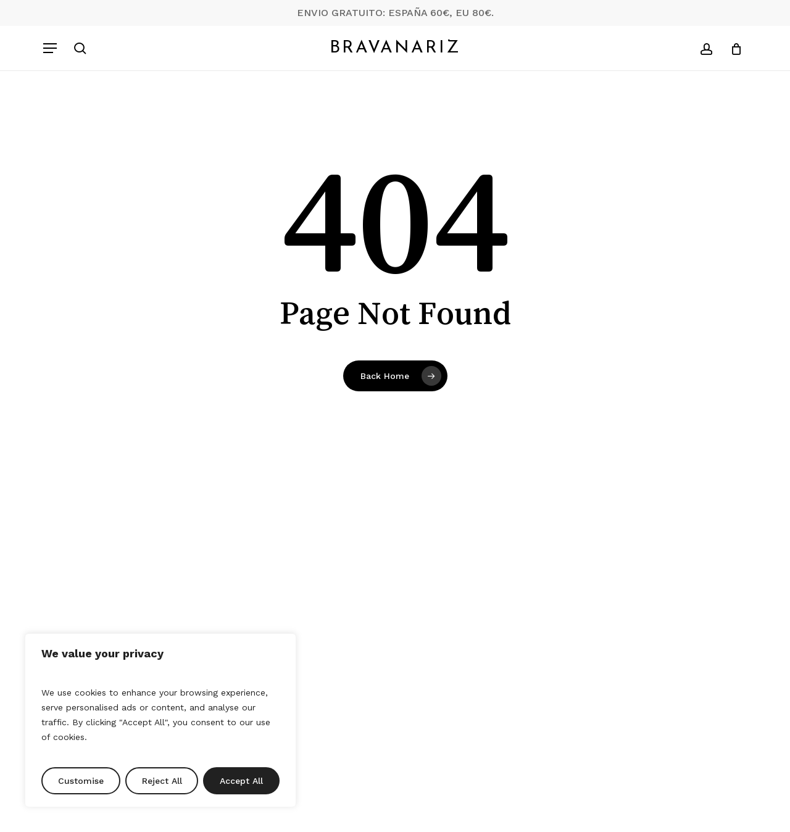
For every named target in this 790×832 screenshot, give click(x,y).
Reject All (162, 781)
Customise (81, 781)
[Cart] (731, 48)
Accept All (241, 781)
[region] (160, 720)
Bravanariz (395, 48)
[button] (50, 48)
